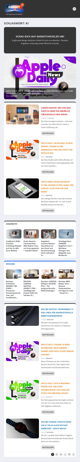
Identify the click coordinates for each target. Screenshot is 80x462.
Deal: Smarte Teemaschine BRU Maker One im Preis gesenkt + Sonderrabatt (31, 246)
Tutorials (43, 118)
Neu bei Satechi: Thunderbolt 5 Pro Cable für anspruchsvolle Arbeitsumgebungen (57, 312)
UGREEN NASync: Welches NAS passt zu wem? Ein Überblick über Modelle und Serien (56, 111)
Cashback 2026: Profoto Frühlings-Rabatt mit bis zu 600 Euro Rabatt (13, 246)
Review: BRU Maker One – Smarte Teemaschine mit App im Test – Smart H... (66, 287)
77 (69, 454)
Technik (43, 319)
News (7, 96)
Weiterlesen (48, 133)
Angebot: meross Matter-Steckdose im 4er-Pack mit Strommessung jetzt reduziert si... (48, 248)
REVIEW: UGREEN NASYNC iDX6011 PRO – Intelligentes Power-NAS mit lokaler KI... (31, 288)
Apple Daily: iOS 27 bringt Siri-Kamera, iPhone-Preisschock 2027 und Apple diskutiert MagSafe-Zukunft (39, 92)
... (65, 454)
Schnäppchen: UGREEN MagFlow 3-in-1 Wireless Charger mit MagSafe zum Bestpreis (65, 248)
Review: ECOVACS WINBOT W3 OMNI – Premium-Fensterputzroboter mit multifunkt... (13, 289)
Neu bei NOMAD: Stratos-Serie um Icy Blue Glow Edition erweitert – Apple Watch (56, 425)
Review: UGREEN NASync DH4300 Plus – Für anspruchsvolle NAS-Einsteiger (48, 286)
